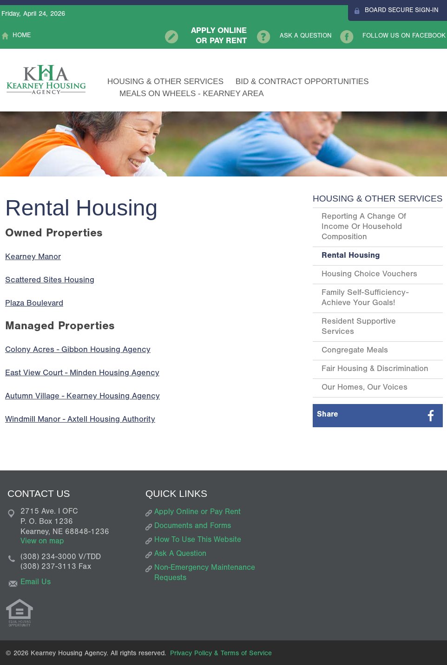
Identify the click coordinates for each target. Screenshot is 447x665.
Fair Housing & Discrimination (375, 369)
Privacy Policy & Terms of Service (221, 654)
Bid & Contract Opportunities (302, 81)
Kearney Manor (33, 258)
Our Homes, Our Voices (365, 388)
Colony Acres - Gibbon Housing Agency (78, 350)
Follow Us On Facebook (404, 36)
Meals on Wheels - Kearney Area (191, 93)
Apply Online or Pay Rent (219, 36)
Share (327, 415)
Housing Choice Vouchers (369, 275)
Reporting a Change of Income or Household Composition (364, 227)
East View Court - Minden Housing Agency (82, 374)
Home (22, 36)
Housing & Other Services (165, 81)
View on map (42, 542)
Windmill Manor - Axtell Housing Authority (80, 420)
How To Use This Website (197, 541)
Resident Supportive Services (359, 327)
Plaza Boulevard (34, 304)
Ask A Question (306, 36)
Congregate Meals (355, 351)
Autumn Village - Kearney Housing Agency (82, 397)
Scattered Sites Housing (49, 281)
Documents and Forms (192, 527)
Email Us (35, 583)
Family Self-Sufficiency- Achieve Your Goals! (365, 298)
